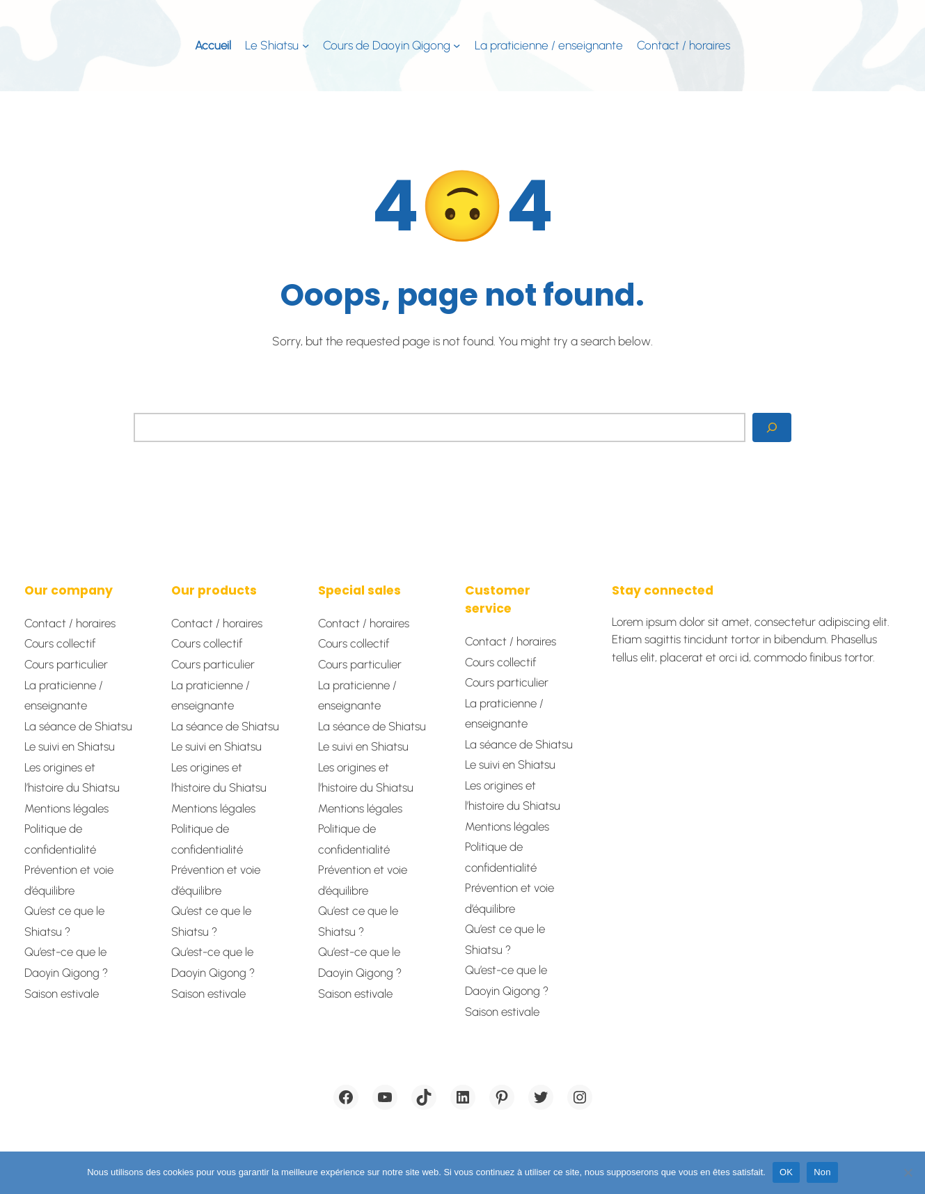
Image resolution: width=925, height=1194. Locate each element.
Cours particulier (66, 664)
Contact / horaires (70, 623)
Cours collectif (59, 643)
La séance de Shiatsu (78, 726)
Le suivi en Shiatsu (69, 746)
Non (822, 1172)
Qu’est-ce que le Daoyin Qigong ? (66, 962)
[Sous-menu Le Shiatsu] (305, 45)
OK (786, 1172)
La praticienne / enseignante (63, 695)
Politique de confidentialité (60, 839)
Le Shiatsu (272, 45)
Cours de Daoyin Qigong (386, 45)
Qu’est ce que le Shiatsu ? (64, 921)
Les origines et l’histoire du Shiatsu (72, 777)
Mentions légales (66, 808)
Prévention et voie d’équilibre (68, 880)
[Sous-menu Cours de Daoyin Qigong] (456, 45)
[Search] (771, 427)
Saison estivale (61, 993)
